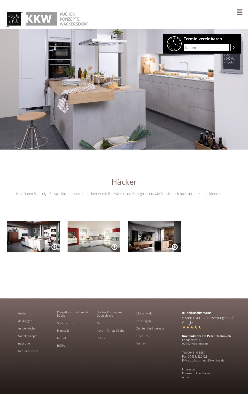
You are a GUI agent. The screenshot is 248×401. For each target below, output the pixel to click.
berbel (61, 338)
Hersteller (64, 330)
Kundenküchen (27, 328)
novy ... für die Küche (110, 330)
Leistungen (143, 321)
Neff (99, 323)
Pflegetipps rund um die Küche (73, 314)
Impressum (189, 369)
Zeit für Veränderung (150, 328)
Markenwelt (144, 313)
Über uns (142, 336)
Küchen (22, 313)
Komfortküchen (27, 351)
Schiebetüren (66, 323)
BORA (61, 345)
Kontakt (141, 343)
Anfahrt (187, 377)
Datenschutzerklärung (196, 373)
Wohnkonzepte (27, 336)
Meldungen (24, 321)
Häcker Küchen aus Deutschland (109, 314)
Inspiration (24, 343)
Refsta (101, 338)
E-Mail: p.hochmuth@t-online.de (203, 360)
